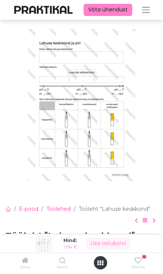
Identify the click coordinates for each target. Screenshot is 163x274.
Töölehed (58, 209)
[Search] (62, 261)
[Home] (25, 261)
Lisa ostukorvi (108, 243)
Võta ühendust (108, 9)
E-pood (28, 209)
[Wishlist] (138, 260)
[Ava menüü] (100, 263)
